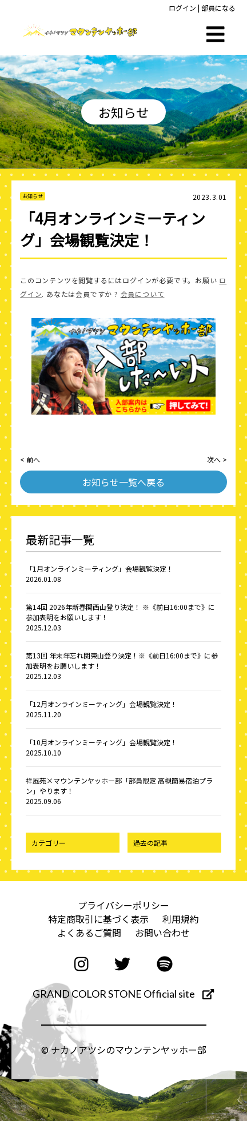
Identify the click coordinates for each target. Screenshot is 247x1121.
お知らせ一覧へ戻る (123, 482)
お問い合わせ (162, 932)
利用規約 (180, 919)
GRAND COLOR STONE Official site (123, 993)
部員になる (218, 8)
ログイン (182, 8)
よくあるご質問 (89, 932)
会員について (143, 294)
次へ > (217, 459)
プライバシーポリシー (123, 905)
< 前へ (30, 459)
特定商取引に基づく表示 (98, 919)
